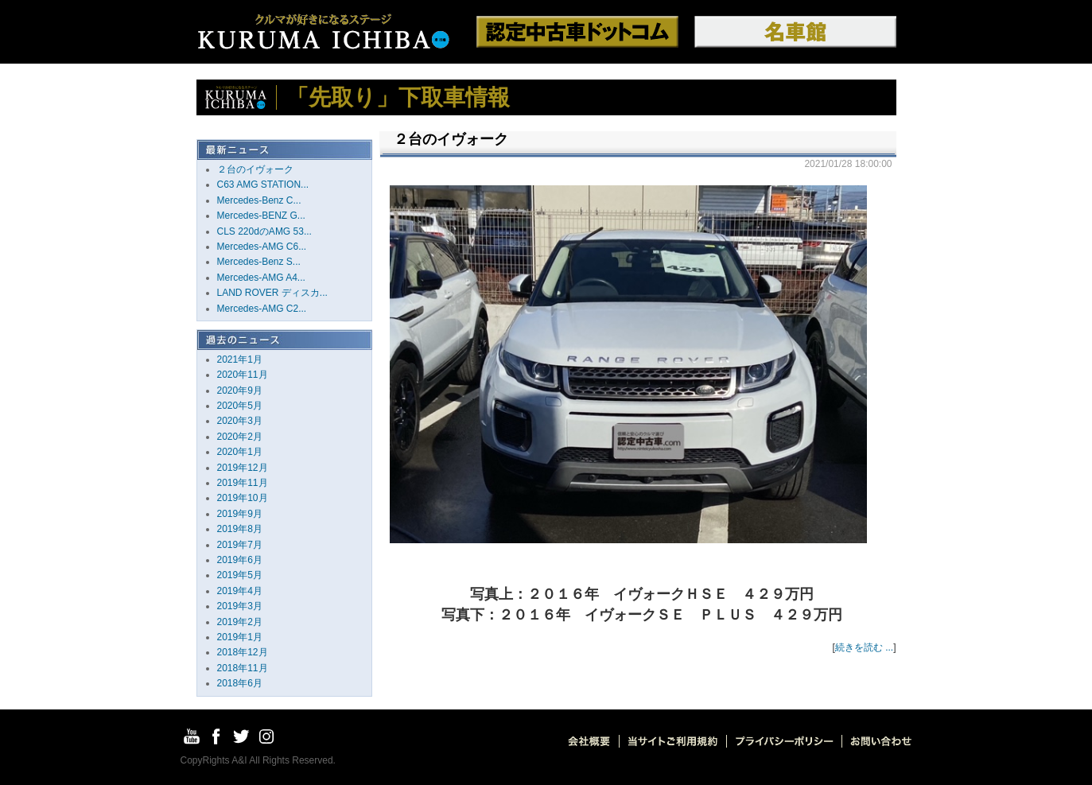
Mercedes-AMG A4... (261, 277)
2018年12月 (242, 652)
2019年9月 (239, 513)
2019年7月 (239, 544)
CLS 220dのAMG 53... (264, 231)
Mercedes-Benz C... (259, 200)
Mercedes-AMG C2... (262, 308)
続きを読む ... (864, 647)
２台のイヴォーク (255, 169)
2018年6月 (239, 683)
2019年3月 (239, 606)
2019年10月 (242, 497)
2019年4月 (239, 591)
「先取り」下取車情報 (398, 97)
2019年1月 (239, 637)
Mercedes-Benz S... (259, 261)
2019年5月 (239, 575)
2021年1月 (239, 359)
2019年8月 (239, 528)
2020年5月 (239, 405)
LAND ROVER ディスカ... (272, 292)
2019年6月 (239, 559)
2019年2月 (239, 622)
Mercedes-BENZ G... (261, 215)
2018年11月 (242, 668)
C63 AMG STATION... (263, 184)
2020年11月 (242, 374)
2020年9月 (239, 390)
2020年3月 (239, 420)
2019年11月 (242, 482)
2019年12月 (242, 467)
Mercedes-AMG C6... (262, 246)
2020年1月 (239, 451)
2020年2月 (239, 436)
